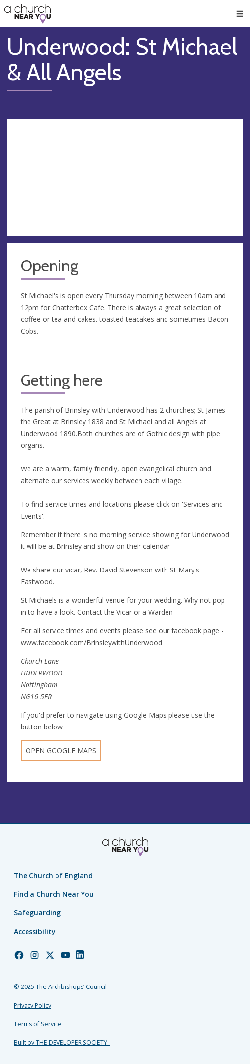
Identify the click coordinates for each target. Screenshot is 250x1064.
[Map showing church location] (125, 178)
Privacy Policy (32, 1005)
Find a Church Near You (54, 894)
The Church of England (53, 875)
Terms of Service (38, 1024)
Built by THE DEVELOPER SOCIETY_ (62, 1042)
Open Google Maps (61, 750)
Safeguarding (37, 912)
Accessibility (35, 931)
